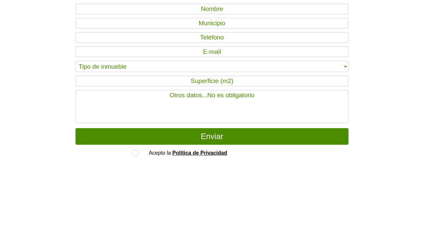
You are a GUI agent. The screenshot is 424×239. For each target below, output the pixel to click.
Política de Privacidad (199, 153)
